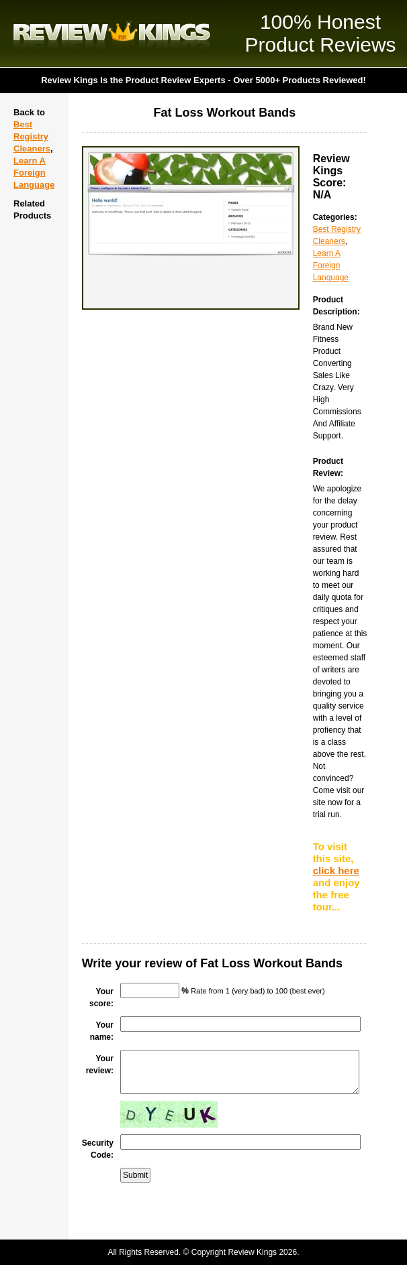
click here (336, 870)
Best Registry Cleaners (31, 136)
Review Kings (112, 33)
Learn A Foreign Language (33, 173)
